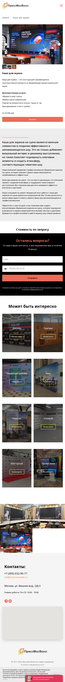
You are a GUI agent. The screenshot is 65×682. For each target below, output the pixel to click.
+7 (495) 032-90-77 (15, 573)
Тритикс (48, 328)
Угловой (48, 418)
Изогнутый (17, 463)
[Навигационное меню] (61, 6)
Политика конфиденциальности (32, 665)
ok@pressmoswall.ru (16, 577)
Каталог (5, 17)
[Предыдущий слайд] (5, 44)
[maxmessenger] (10, 601)
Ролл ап (16, 418)
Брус (48, 373)
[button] (32, 119)
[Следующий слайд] (59, 44)
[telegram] (6, 601)
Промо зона (48, 463)
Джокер (17, 328)
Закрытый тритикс (16, 373)
